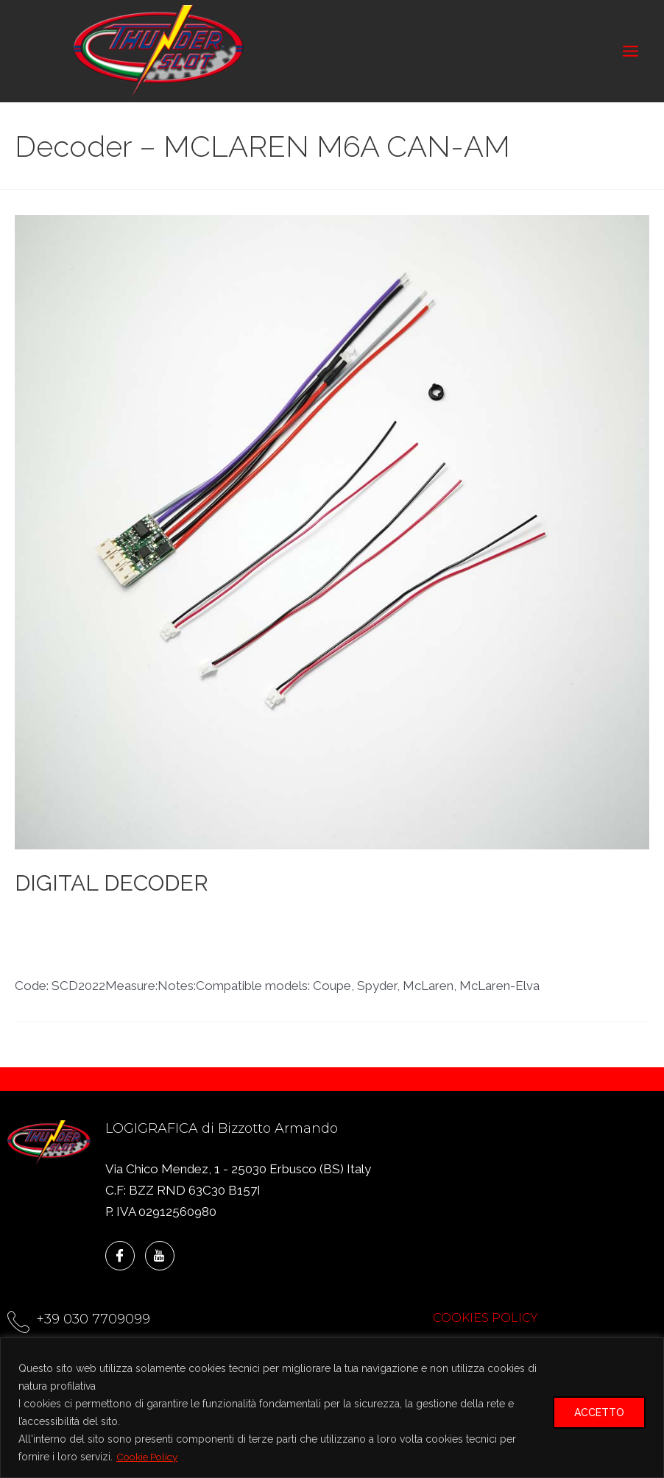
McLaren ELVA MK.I (194, 960)
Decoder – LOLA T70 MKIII (472, 943)
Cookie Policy (149, 1457)
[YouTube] (159, 1255)
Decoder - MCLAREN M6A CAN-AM (120, 943)
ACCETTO (599, 1412)
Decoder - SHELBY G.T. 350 (309, 943)
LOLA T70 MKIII (86, 960)
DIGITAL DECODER (111, 890)
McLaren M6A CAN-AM (323, 960)
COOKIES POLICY (485, 1318)
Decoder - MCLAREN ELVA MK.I (515, 924)
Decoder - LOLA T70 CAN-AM (328, 924)
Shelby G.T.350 (439, 960)
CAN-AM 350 (53, 924)
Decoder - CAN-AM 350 (166, 924)
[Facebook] (120, 1255)
